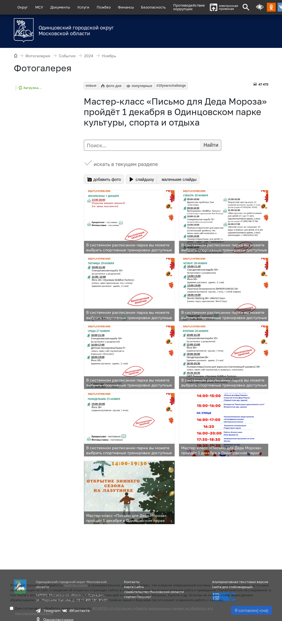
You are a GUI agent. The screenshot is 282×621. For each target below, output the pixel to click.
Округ (22, 7)
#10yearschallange (171, 86)
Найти (211, 145)
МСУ (39, 7)
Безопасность (153, 7)
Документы (60, 7)
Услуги (83, 7)
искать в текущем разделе (126, 164)
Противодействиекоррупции (189, 7)
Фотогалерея (34, 56)
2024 (84, 56)
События (63, 56)
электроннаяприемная (224, 7)
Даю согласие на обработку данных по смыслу (114, 610)
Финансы (126, 7)
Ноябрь (105, 56)
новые (91, 86)
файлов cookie (75, 585)
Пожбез (104, 7)
